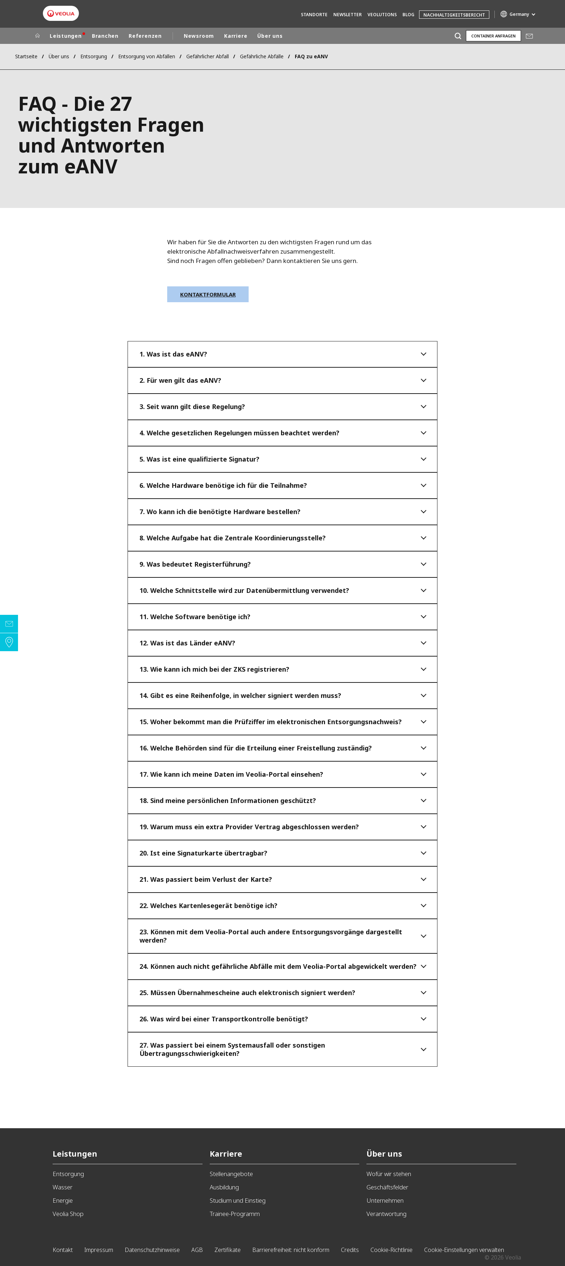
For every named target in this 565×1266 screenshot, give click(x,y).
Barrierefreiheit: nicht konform (290, 1250)
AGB (197, 1250)
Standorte (314, 15)
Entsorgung (93, 56)
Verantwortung (386, 1214)
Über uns (269, 35)
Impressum (98, 1250)
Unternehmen (385, 1200)
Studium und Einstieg (238, 1200)
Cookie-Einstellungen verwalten (464, 1250)
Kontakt (63, 1250)
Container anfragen (493, 35)
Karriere (235, 35)
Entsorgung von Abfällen (146, 56)
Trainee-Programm (235, 1214)
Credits (350, 1250)
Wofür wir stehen (388, 1174)
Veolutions (382, 15)
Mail (529, 36)
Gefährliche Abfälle (262, 56)
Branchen (105, 35)
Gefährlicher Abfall (207, 56)
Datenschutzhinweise (152, 1250)
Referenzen (145, 35)
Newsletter (347, 15)
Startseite (26, 56)
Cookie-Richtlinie (391, 1250)
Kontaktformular (208, 294)
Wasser (62, 1187)
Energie (63, 1200)
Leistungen (66, 35)
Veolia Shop (68, 1214)
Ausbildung (224, 1187)
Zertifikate (227, 1250)
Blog (408, 15)
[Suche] (457, 35)
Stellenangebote (231, 1174)
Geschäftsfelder (387, 1187)
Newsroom (199, 35)
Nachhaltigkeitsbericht (454, 15)
